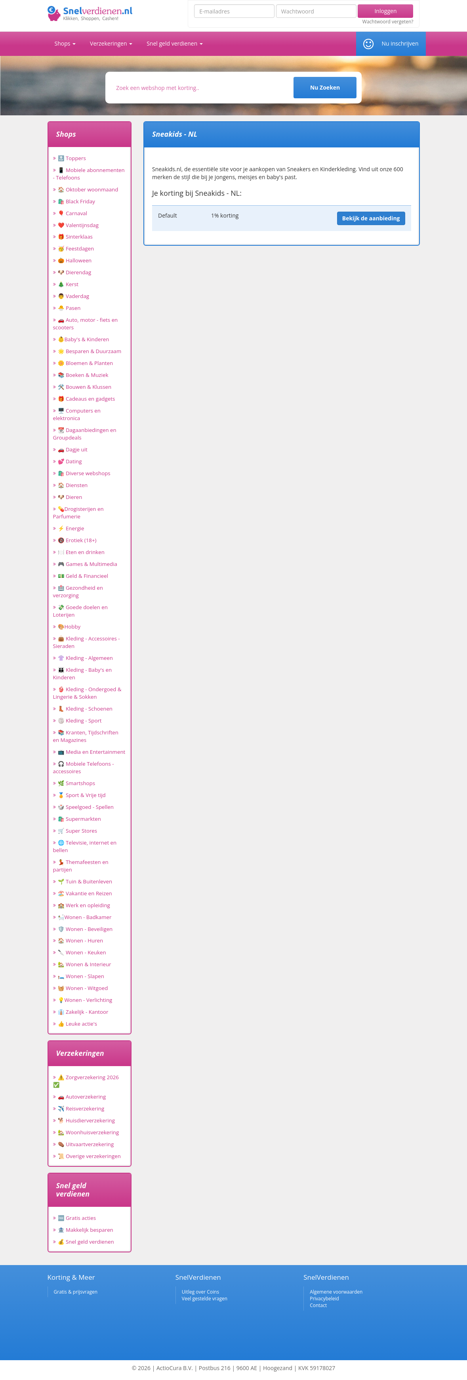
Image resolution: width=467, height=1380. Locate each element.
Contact (318, 1305)
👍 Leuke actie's (77, 1023)
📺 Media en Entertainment (92, 751)
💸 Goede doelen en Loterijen (80, 611)
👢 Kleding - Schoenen (85, 708)
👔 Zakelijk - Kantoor (83, 1011)
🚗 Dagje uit (73, 449)
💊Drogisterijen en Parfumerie (78, 512)
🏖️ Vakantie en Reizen (85, 893)
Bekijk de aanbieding (371, 218)
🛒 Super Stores (77, 830)
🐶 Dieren (70, 497)
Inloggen (385, 11)
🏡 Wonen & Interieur (84, 964)
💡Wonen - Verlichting (85, 999)
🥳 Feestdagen (76, 248)
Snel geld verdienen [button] (175, 43)
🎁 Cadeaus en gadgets (86, 398)
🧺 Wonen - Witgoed (83, 988)
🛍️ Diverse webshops (84, 473)
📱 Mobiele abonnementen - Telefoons (89, 173)
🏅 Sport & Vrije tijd (82, 795)
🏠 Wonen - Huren (80, 940)
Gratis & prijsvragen (76, 1291)
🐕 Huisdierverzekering (86, 1120)
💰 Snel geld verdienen (86, 1241)
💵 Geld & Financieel (83, 575)
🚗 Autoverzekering (82, 1096)
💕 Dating (70, 461)
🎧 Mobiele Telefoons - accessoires (83, 767)
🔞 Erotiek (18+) (77, 540)
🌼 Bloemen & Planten (85, 363)
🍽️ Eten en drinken (81, 552)
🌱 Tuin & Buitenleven (85, 881)
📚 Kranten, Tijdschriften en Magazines (86, 736)
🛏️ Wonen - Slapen (81, 976)
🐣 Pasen (69, 308)
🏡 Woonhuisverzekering (88, 1132)
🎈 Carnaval (73, 213)
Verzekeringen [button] (111, 43)
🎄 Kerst (68, 284)
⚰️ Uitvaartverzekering (86, 1144)
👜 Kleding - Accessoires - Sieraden (86, 642)
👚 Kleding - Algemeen (85, 657)
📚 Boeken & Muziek (83, 374)
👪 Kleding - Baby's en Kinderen (82, 673)
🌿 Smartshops (76, 783)
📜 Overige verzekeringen (89, 1156)
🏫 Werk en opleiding (84, 905)
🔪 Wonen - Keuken (82, 952)
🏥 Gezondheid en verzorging (78, 591)
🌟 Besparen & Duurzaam (90, 351)
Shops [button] (65, 43)
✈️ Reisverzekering (81, 1108)
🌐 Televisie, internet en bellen (85, 846)
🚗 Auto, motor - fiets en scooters (85, 323)
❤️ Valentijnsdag (78, 225)
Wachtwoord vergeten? (388, 21)
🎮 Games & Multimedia (87, 564)
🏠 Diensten (73, 485)
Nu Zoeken (325, 87)
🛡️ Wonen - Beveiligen (85, 929)
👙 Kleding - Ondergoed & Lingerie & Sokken (87, 693)
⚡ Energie (71, 528)
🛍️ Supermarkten (79, 818)
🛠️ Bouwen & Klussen (85, 386)
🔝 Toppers (72, 158)
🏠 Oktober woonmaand (88, 189)
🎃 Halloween (75, 260)
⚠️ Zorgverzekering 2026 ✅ (86, 1081)
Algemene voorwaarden (336, 1291)
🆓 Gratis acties (77, 1217)
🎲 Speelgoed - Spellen (86, 806)
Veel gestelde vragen (204, 1298)
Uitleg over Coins (200, 1291)
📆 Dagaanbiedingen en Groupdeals (84, 433)
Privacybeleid (324, 1298)
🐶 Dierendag (74, 272)
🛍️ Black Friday (76, 201)
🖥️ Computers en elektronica (77, 414)
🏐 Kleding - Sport (80, 720)
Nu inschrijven (399, 43)
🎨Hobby (69, 626)
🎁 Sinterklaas (75, 236)
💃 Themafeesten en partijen (81, 865)
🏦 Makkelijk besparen (85, 1229)
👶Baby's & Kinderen (83, 339)
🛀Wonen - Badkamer (85, 917)
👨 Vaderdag (74, 296)
